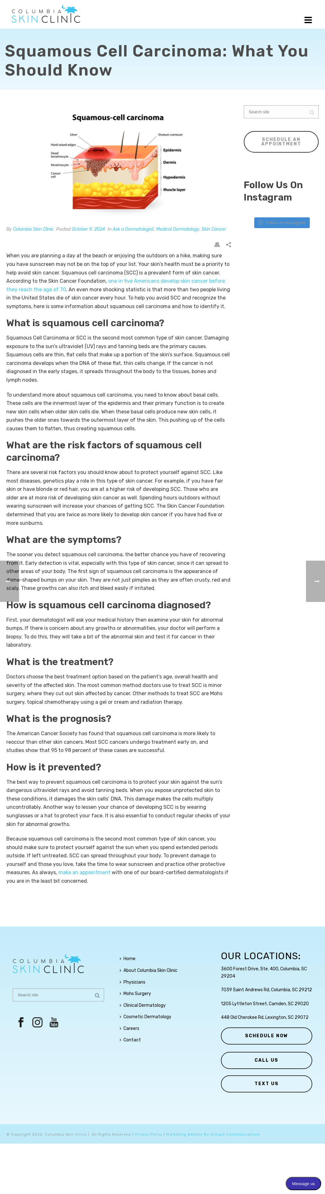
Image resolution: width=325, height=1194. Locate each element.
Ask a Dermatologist (133, 229)
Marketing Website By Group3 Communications (213, 1134)
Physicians (132, 982)
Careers (129, 1028)
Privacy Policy (148, 1134)
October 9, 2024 (88, 229)
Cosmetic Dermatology (145, 1016)
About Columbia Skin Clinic (148, 970)
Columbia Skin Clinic (33, 229)
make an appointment (84, 872)
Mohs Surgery (135, 993)
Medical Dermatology (177, 229)
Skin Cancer (214, 229)
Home (128, 958)
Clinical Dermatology (143, 1005)
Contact (130, 1040)
